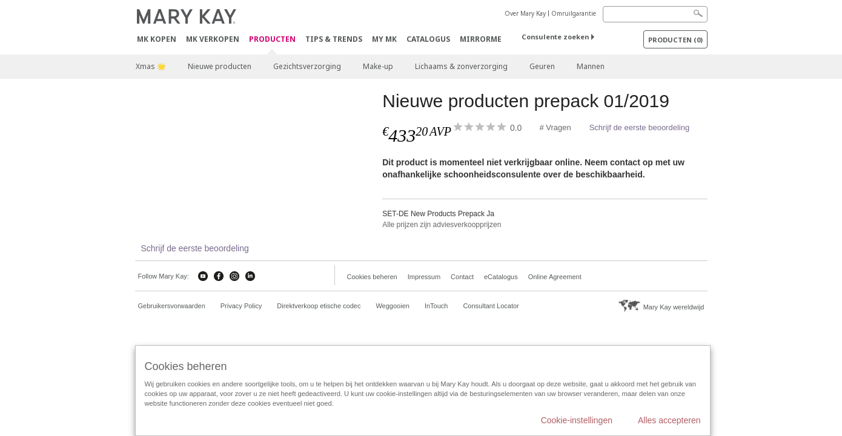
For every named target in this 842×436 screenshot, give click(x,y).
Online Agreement (555, 276)
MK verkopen (212, 39)
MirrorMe (481, 39)
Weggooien (392, 305)
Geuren (542, 66)
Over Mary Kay (525, 13)
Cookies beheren (372, 276)
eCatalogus (501, 276)
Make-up (378, 66)
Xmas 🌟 (151, 66)
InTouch (436, 305)
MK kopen (156, 39)
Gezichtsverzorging (307, 66)
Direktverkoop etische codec (318, 305)
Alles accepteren (669, 420)
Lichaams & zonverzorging (461, 66)
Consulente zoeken (555, 37)
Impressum (424, 276)
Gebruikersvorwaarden (171, 305)
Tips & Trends (333, 39)
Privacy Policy (241, 305)
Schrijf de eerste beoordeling (639, 127)
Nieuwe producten (219, 66)
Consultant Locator (491, 305)
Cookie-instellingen (576, 420)
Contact (462, 276)
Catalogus (428, 39)
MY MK (384, 39)
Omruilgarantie (573, 13)
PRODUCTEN (272, 39)
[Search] (655, 14)
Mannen (591, 66)
